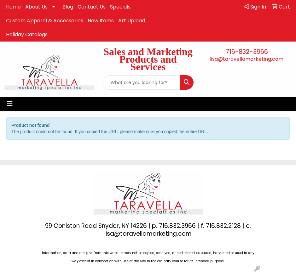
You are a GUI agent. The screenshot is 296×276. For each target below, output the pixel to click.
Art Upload (131, 20)
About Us (36, 6)
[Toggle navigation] (9, 103)
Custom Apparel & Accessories (44, 20)
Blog (67, 6)
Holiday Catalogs (27, 34)
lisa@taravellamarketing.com (246, 59)
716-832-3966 (247, 51)
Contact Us (92, 6)
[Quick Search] (141, 82)
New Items (101, 20)
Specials (120, 6)
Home (13, 6)
